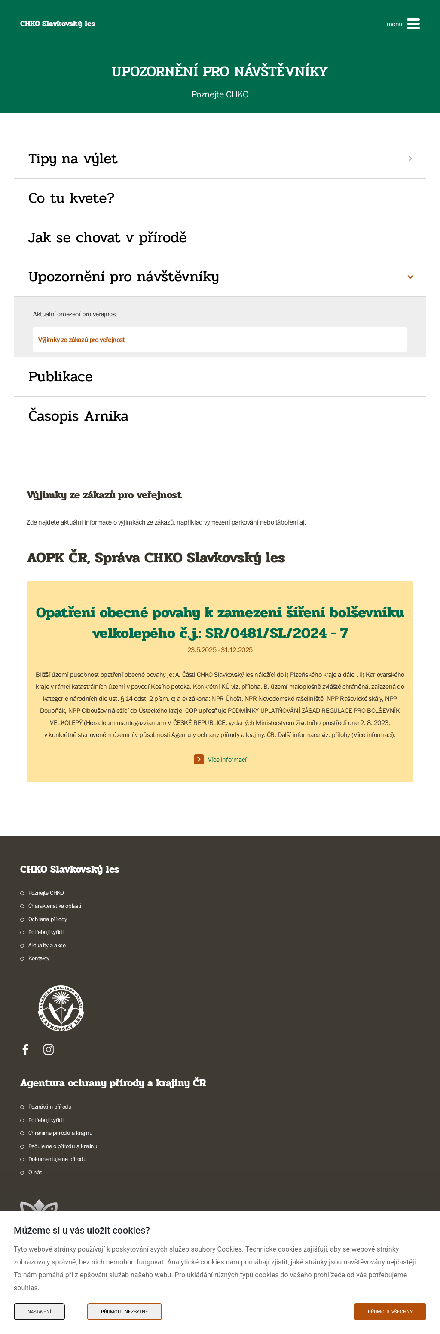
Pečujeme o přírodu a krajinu (63, 1146)
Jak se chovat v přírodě (107, 237)
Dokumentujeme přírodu (57, 1158)
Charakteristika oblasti (54, 905)
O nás (35, 1172)
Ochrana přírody (47, 919)
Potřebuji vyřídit (46, 931)
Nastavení (39, 1312)
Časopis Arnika (78, 416)
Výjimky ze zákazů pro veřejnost (81, 339)
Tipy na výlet (72, 158)
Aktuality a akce (47, 945)
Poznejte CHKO (46, 892)
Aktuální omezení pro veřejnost (75, 314)
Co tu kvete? (71, 198)
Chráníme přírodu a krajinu (60, 1132)
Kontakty (38, 958)
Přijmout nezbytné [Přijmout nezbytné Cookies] (124, 1312)
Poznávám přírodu (50, 1106)
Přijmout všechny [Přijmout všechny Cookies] (390, 1312)
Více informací (220, 759)
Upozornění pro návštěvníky (123, 276)
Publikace (60, 376)
